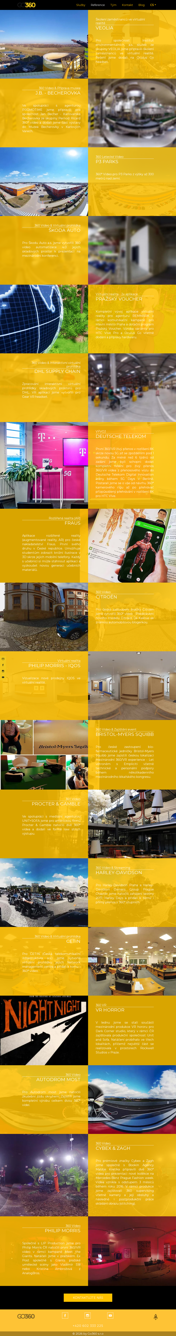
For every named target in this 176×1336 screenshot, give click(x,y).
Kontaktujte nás (88, 1298)
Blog (141, 5)
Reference (98, 5)
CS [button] (152, 5)
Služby (80, 5)
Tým (113, 5)
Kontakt (127, 5)
